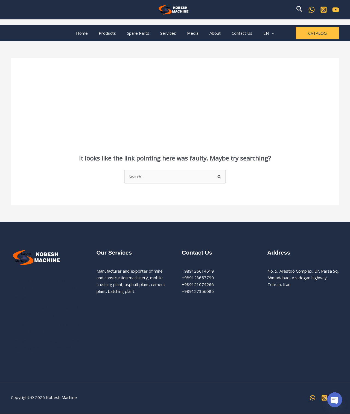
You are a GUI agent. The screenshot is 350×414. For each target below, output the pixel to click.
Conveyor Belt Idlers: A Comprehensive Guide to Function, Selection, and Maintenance (43, 347)
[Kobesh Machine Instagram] (323, 9)
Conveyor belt (24, 297)
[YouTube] (335, 9)
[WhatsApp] (311, 9)
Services (169, 33)
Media (191, 33)
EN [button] (259, 33)
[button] (299, 9)
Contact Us (235, 33)
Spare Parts (142, 33)
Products (114, 33)
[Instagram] (324, 398)
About (211, 33)
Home (91, 33)
